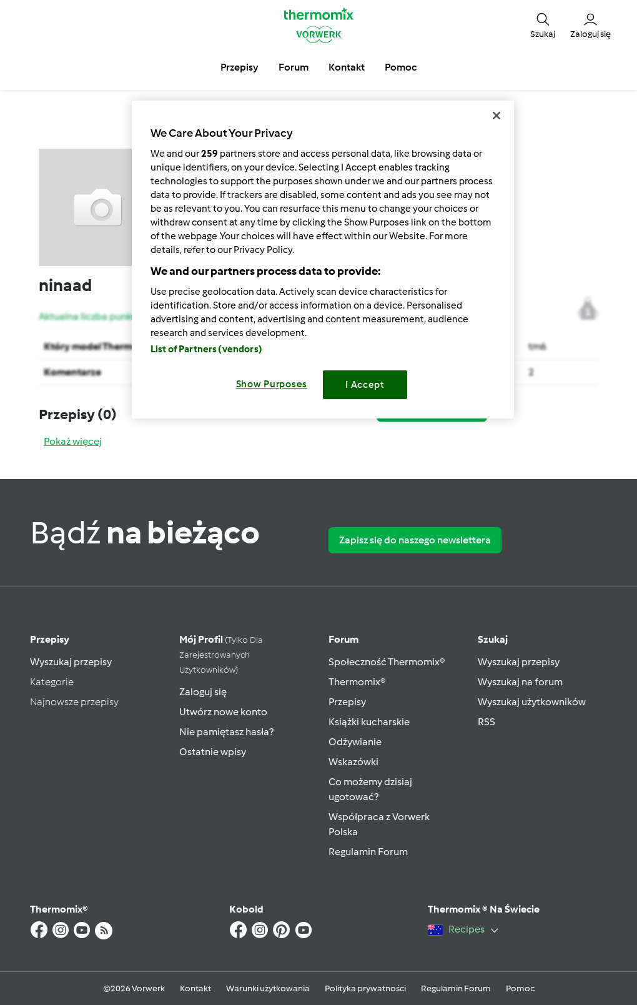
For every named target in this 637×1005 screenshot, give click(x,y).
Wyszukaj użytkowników (532, 702)
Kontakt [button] (346, 67)
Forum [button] (294, 67)
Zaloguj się (203, 692)
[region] (323, 259)
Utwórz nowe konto (223, 712)
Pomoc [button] (401, 67)
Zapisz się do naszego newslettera (415, 540)
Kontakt (195, 988)
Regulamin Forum (368, 852)
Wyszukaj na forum (520, 682)
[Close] (496, 115)
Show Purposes (272, 384)
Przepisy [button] (239, 67)
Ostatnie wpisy (212, 752)
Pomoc (520, 988)
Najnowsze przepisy (74, 702)
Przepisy (49, 639)
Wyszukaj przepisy (71, 662)
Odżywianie (355, 742)
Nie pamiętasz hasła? (226, 732)
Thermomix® (357, 682)
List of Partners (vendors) (206, 349)
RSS (486, 722)
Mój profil (221, 654)
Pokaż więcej (73, 441)
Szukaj (493, 639)
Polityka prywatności (365, 988)
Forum (343, 639)
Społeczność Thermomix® (386, 662)
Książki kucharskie (369, 722)
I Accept (365, 384)
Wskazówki (353, 762)
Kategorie (52, 682)
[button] (542, 25)
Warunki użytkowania (268, 988)
